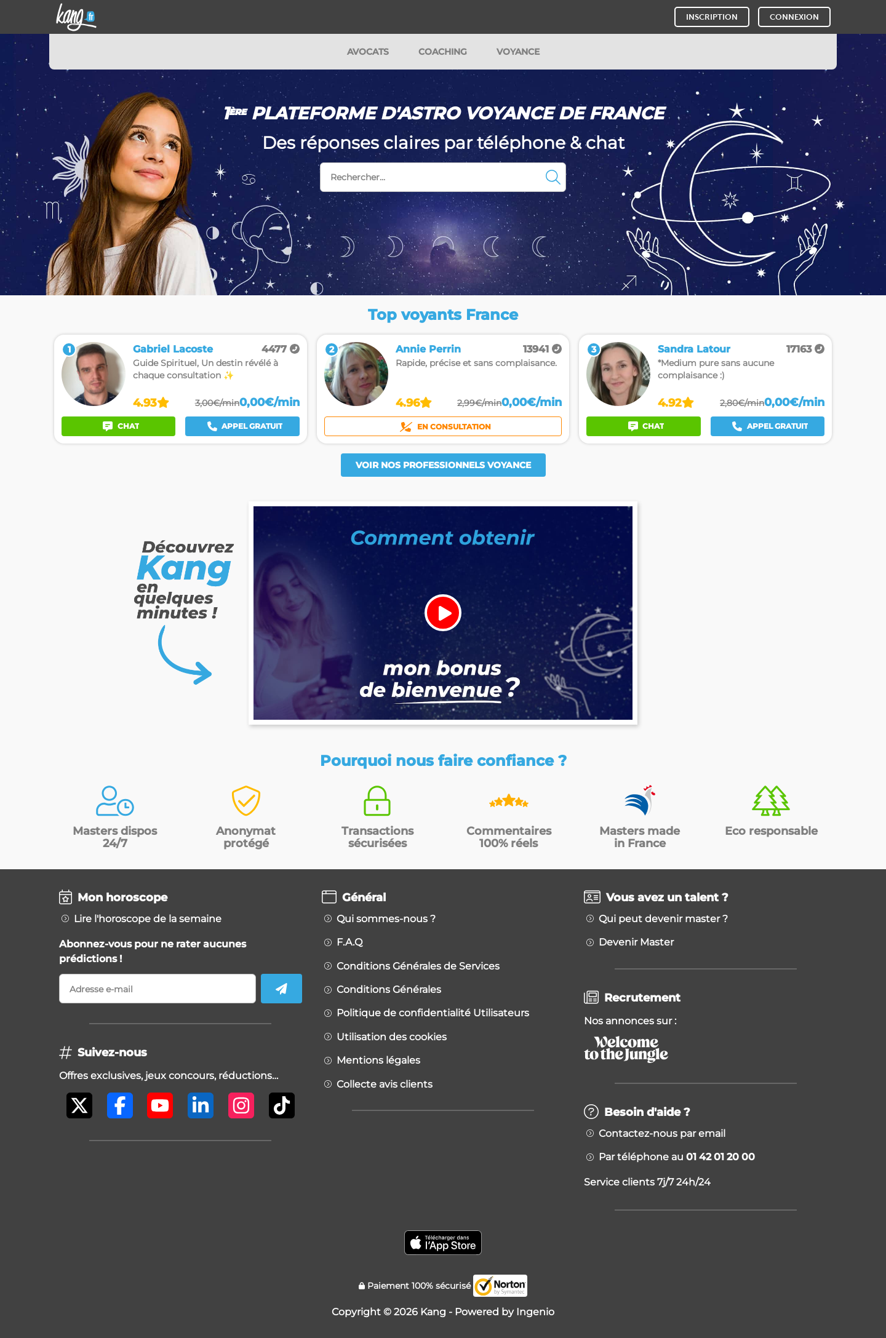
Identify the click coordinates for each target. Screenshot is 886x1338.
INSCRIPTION (712, 17)
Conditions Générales (389, 989)
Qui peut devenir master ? (663, 919)
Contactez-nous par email (662, 1133)
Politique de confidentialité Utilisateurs (433, 1013)
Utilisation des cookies (392, 1037)
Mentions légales (378, 1060)
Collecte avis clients (385, 1084)
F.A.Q (349, 942)
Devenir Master (636, 942)
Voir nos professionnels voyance (443, 465)
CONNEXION (794, 17)
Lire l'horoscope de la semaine (148, 919)
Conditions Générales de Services (418, 966)
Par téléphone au (677, 1157)
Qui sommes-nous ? (386, 919)
